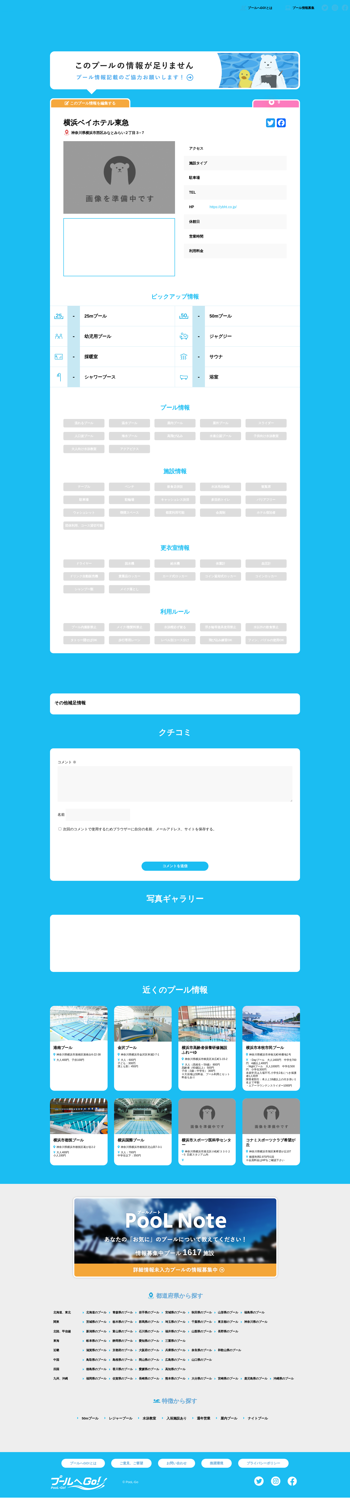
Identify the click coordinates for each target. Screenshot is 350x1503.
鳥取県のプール (96, 1365)
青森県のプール (122, 1317)
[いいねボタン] (271, 102)
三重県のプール (175, 1346)
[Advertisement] (175, 32)
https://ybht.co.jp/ (223, 207)
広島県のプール (175, 1365)
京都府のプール (122, 1355)
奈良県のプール (202, 1355)
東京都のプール (228, 1327)
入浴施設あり (177, 1424)
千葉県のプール (202, 1327)
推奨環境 (216, 1468)
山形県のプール (228, 1317)
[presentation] (175, 851)
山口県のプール (202, 1365)
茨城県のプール (96, 1327)
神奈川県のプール (255, 1327)
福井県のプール (175, 1336)
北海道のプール (96, 1317)
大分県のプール (202, 1384)
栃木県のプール (122, 1327)
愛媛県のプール (149, 1374)
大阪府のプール (149, 1355)
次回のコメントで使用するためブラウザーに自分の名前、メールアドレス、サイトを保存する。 (140, 834)
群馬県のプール (149, 1327)
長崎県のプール (149, 1384)
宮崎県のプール (228, 1384)
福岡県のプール (96, 1384)
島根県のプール (122, 1365)
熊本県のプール (175, 1384)
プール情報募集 (299, 7)
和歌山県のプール (229, 1355)
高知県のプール (175, 1374)
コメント (67, 762)
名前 (61, 820)
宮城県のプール (175, 1317)
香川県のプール (122, 1374)
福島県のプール (254, 1317)
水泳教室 (149, 1424)
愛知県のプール (149, 1346)
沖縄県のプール (283, 1384)
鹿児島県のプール (255, 1384)
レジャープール (120, 1424)
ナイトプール (258, 1424)
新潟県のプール (96, 1336)
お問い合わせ (177, 1468)
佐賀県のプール (122, 1384)
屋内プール (229, 1424)
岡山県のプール (149, 1365)
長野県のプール (228, 1336)
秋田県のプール (202, 1317)
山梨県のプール (202, 1336)
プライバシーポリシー (263, 1468)
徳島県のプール (96, 1374)
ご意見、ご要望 (131, 1468)
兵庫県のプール (175, 1355)
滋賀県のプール (96, 1355)
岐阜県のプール (96, 1346)
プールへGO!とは (256, 7)
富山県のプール (122, 1336)
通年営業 (203, 1424)
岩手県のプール (149, 1317)
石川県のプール (149, 1336)
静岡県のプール (122, 1346)
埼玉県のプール (175, 1327)
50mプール (90, 1424)
